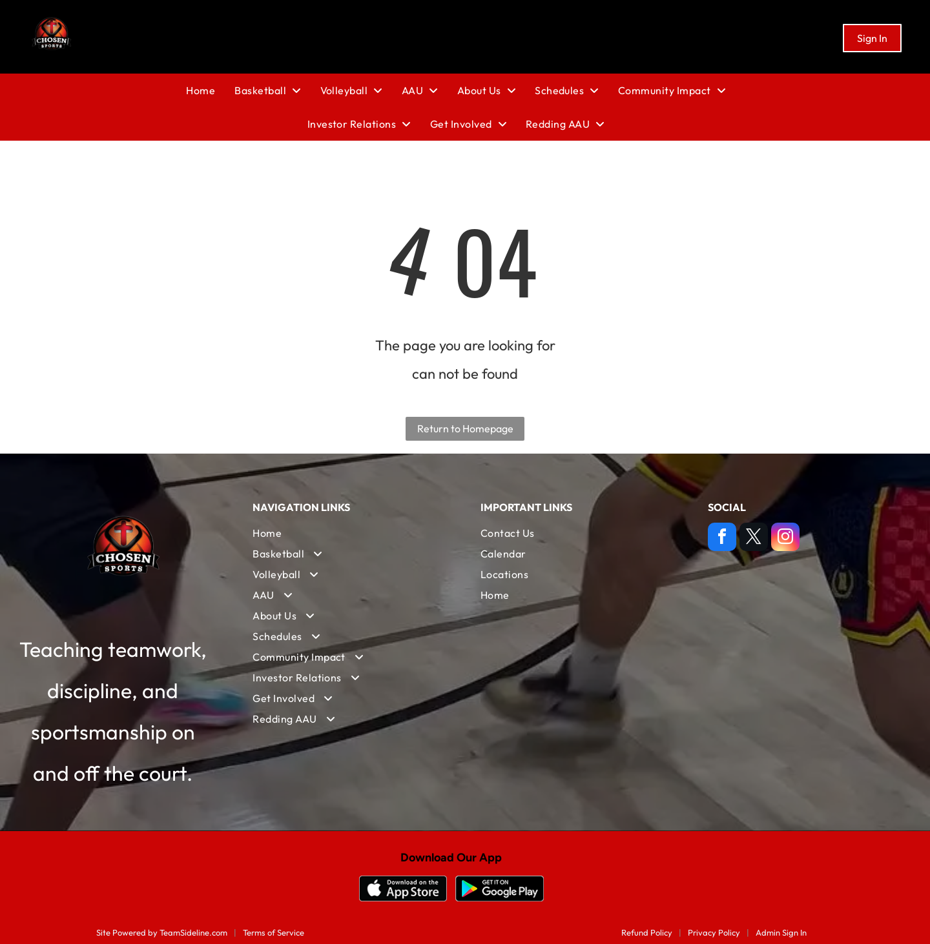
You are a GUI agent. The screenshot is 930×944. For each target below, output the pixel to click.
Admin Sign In (781, 932)
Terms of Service (273, 932)
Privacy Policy (714, 932)
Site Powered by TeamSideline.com (161, 932)
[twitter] (753, 538)
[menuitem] (210, 90)
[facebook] (722, 538)
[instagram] (785, 538)
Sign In (872, 38)
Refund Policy (646, 932)
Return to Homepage (465, 428)
